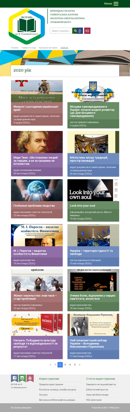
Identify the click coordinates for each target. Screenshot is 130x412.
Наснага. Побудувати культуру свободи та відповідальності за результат (35, 343)
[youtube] (30, 378)
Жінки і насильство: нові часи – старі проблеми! (35, 297)
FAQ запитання (94, 400)
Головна (14, 48)
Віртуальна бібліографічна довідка (57, 400)
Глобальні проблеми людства (34, 205)
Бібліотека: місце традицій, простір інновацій (89, 159)
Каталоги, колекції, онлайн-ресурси (57, 389)
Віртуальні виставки (48, 48)
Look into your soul (82, 205)
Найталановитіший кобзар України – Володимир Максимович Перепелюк (88, 343)
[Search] (61, 31)
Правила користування (51, 384)
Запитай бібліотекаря (97, 394)
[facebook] (15, 378)
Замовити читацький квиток (101, 384)
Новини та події (29, 48)
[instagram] (23, 378)
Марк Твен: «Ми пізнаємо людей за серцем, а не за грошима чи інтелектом (35, 160)
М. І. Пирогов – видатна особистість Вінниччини (30, 252)
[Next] (79, 364)
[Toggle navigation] (112, 3)
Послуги (43, 394)
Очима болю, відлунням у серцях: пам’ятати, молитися (93, 297)
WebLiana (114, 407)
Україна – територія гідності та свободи (91, 252)
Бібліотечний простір (97, 389)
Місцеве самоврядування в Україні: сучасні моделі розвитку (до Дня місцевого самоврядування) (92, 111)
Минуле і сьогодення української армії (35, 108)
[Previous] (50, 364)
